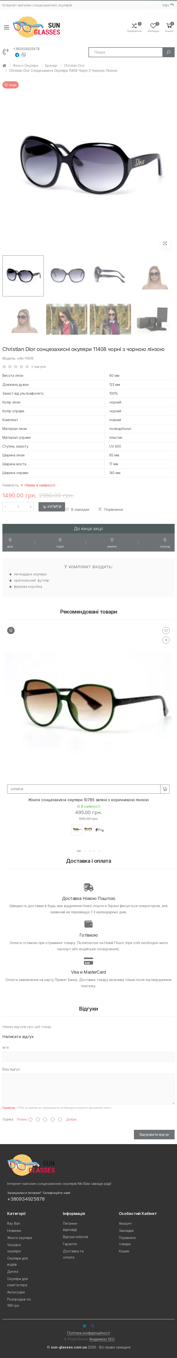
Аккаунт (125, 1223)
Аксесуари (16, 1292)
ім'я (5, 1047)
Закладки (126, 1231)
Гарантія (70, 1244)
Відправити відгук (154, 1134)
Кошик (124, 1251)
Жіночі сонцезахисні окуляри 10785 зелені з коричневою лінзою (88, 799)
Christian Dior (74, 65)
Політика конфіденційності (88, 1333)
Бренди (51, 65)
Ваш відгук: (11, 1069)
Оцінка (7, 1119)
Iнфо (166, 5)
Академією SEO (102, 1339)
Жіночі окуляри (25, 65)
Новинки (14, 1231)
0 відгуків (38, 366)
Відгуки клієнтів (75, 1237)
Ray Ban (13, 1223)
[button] (169, 27)
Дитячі (12, 1272)
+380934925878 (26, 49)
